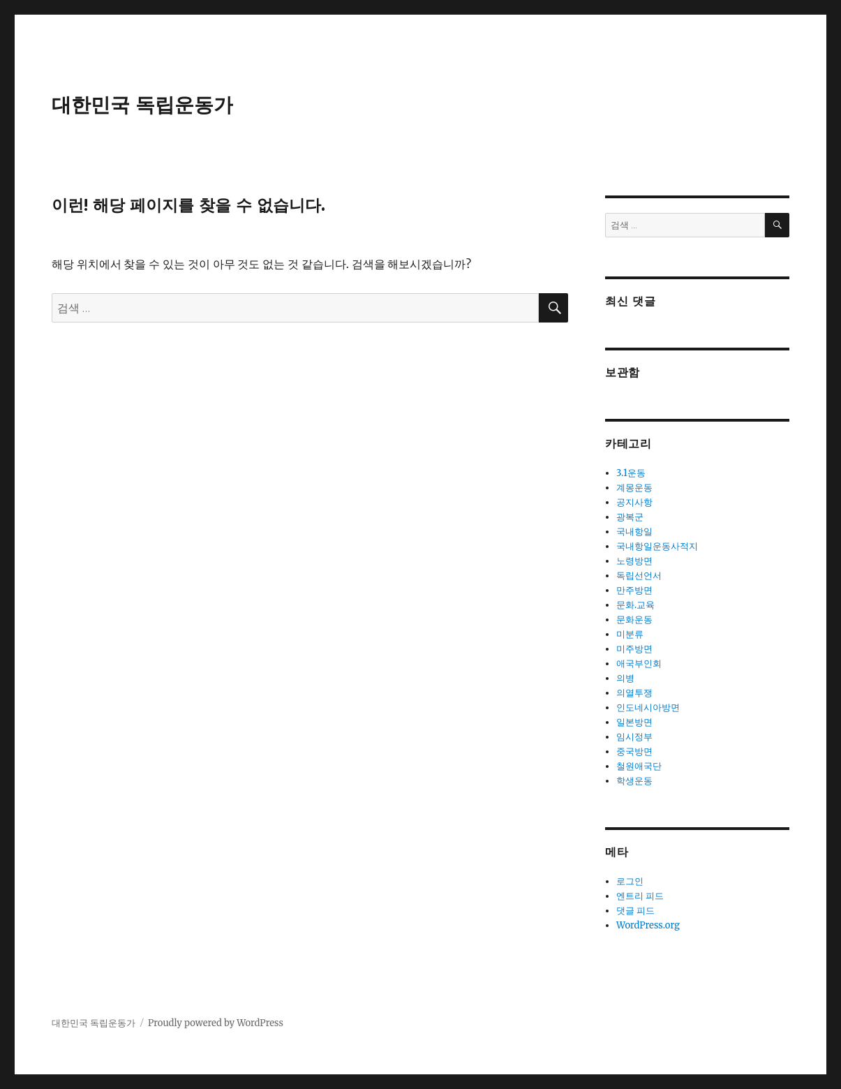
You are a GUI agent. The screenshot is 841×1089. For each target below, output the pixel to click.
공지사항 (634, 502)
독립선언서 (639, 575)
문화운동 (634, 619)
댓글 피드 (635, 911)
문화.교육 (635, 605)
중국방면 (634, 751)
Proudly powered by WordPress (215, 1023)
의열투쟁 (634, 693)
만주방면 (634, 590)
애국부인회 (639, 663)
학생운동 (634, 781)
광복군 (629, 517)
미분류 (629, 634)
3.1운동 (631, 473)
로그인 (629, 881)
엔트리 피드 (640, 896)
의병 (625, 678)
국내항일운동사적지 (657, 546)
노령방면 (634, 561)
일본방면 (634, 722)
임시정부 (634, 737)
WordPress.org (648, 925)
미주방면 (634, 649)
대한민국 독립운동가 (142, 105)
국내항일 (634, 532)
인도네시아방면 (648, 707)
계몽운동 (634, 488)
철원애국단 (639, 766)
